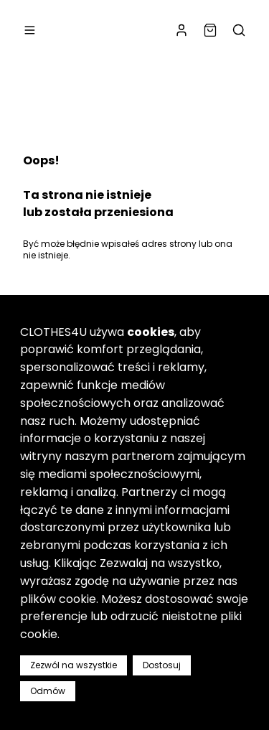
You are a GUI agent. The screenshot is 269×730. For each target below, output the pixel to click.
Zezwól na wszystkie (73, 665)
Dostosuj (162, 665)
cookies (150, 332)
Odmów (47, 691)
